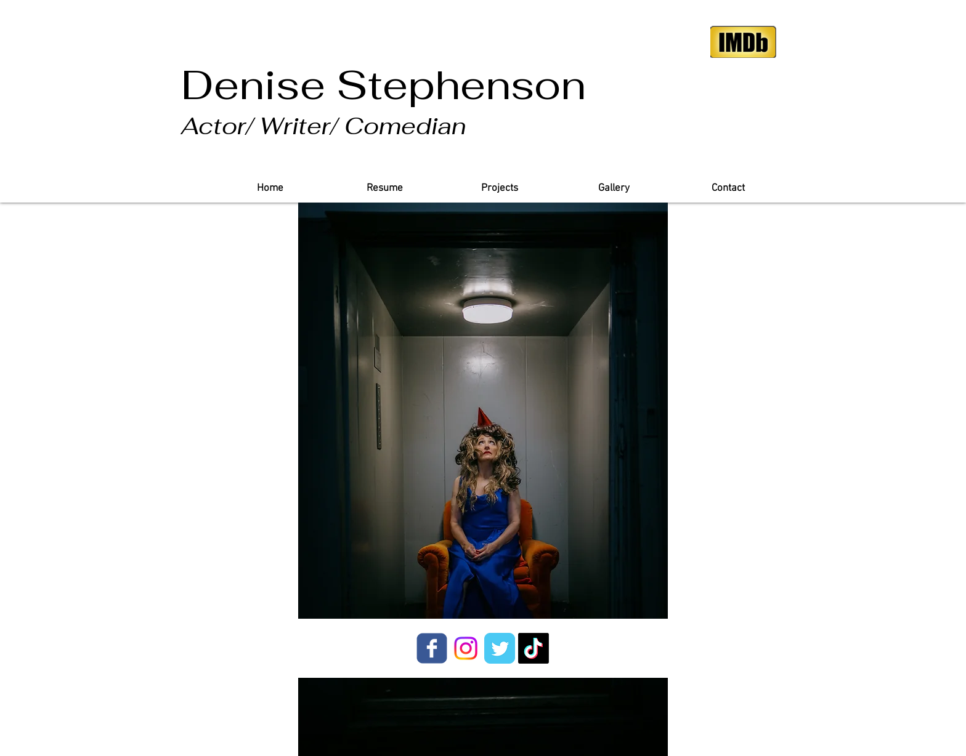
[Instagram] (465, 648)
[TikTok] (533, 648)
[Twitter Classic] (499, 648)
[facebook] (431, 648)
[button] (499, 189)
